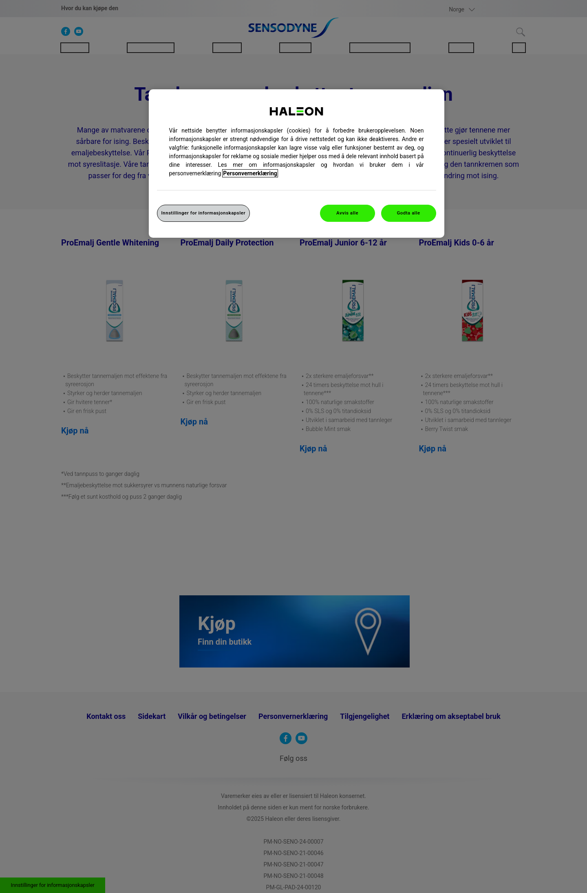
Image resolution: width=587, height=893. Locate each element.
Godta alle (408, 213)
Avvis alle (347, 213)
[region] (296, 163)
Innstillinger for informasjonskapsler (203, 213)
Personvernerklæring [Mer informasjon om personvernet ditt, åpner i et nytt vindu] (250, 173)
